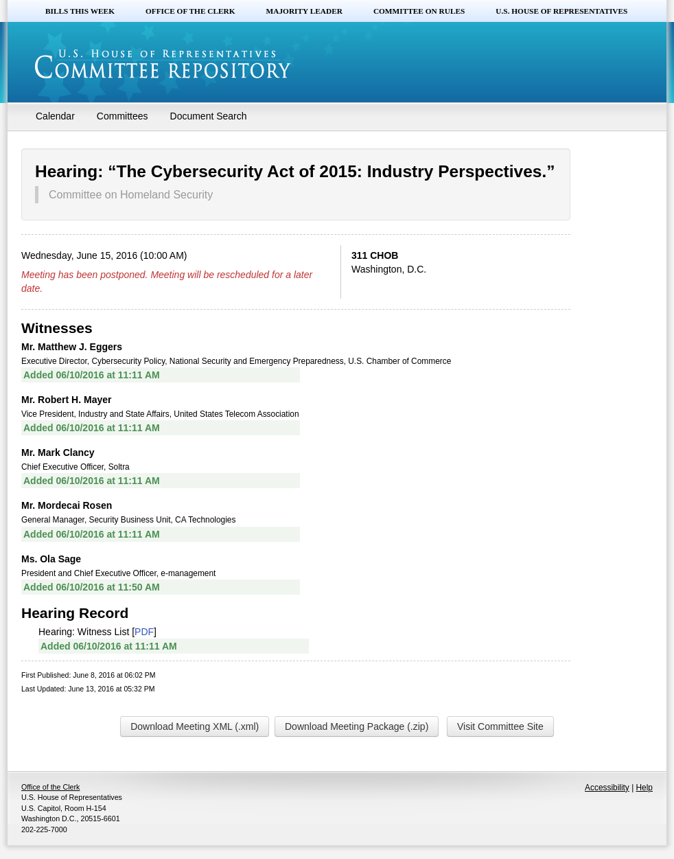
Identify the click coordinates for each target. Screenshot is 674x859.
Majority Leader (304, 11)
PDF (144, 631)
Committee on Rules (419, 11)
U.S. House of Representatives (561, 11)
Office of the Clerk (190, 11)
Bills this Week (80, 11)
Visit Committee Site (500, 726)
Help (644, 787)
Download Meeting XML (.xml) (194, 726)
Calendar (55, 116)
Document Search (208, 116)
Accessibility (607, 787)
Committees (122, 116)
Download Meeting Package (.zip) (356, 726)
